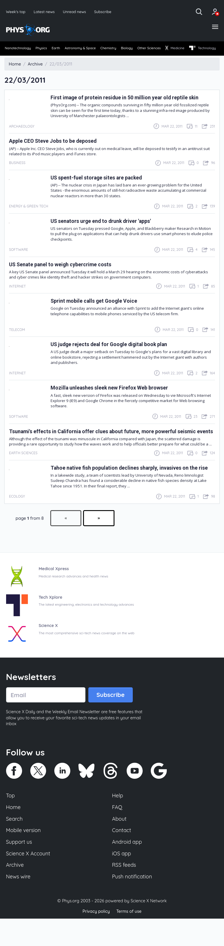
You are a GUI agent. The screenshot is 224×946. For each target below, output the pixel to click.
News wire (19, 903)
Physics (46, 49)
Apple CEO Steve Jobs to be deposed (57, 151)
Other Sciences (176, 49)
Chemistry (126, 49)
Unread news (76, 11)
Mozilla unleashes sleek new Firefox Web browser (116, 398)
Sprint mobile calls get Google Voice (98, 311)
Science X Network (148, 928)
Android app (127, 867)
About (119, 843)
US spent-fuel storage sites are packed (101, 187)
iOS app (122, 879)
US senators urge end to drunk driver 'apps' (107, 231)
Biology (149, 49)
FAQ (117, 831)
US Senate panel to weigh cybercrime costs (66, 275)
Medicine (206, 49)
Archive (15, 891)
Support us (19, 867)
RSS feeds (124, 891)
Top (10, 819)
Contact (122, 855)
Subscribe (106, 11)
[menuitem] (18, 49)
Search (15, 843)
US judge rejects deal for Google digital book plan (115, 354)
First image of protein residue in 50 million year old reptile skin (132, 108)
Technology (19, 59)
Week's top (16, 11)
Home (13, 831)
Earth (64, 49)
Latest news (45, 11)
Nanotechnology (18, 49)
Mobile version (24, 855)
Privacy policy (95, 938)
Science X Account (29, 879)
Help (118, 819)
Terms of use (130, 938)
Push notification (133, 903)
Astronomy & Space (94, 49)
